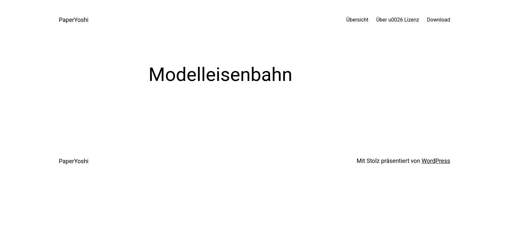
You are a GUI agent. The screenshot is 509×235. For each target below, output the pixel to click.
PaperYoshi (74, 19)
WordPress (436, 160)
